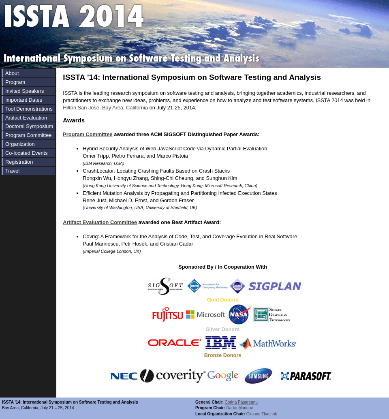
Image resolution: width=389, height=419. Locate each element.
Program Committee (28, 135)
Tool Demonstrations (29, 109)
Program (15, 82)
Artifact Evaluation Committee (100, 222)
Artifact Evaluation (26, 118)
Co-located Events (26, 153)
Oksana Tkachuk (261, 414)
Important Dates (23, 100)
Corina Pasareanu (241, 402)
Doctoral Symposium (29, 126)
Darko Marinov (239, 408)
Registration (19, 162)
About (12, 73)
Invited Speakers (24, 91)
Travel (12, 171)
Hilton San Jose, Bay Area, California (105, 108)
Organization (20, 144)
